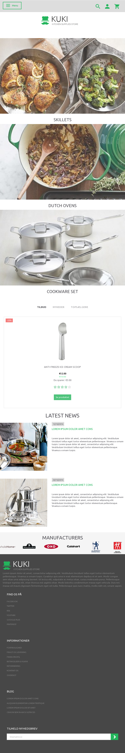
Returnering (13, 666)
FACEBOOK (12, 601)
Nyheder (58, 307)
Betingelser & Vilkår (17, 661)
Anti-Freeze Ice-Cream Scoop (62, 367)
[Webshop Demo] (59, 20)
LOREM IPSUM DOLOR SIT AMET (21, 708)
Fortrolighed (14, 648)
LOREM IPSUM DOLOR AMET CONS (72, 429)
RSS (8, 611)
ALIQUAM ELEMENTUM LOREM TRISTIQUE (25, 703)
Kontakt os (12, 671)
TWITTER (10, 606)
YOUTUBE (11, 615)
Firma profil (13, 657)
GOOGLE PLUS (13, 620)
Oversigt (11, 675)
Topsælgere (79, 307)
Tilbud (41, 307)
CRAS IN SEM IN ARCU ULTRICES (21, 712)
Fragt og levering (16, 652)
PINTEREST (11, 624)
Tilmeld (114, 737)
